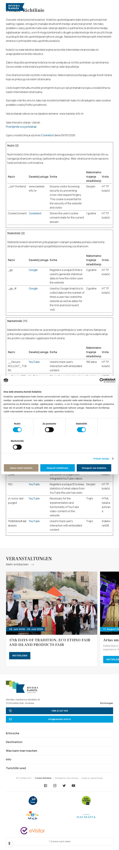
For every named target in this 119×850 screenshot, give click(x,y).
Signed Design (97, 778)
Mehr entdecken (20, 564)
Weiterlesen (19, 655)
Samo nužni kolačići (22, 459)
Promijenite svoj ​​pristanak (21, 126)
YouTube (34, 362)
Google (33, 270)
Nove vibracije (72, 778)
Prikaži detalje (101, 449)
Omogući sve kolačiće (97, 459)
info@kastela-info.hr (40, 719)
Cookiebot (47, 135)
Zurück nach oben (60, 841)
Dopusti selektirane (59, 459)
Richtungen (106, 703)
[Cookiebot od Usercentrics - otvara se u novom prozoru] (101, 389)
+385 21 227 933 (38, 710)
